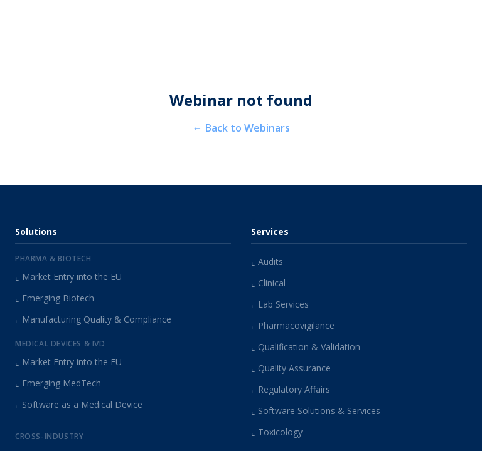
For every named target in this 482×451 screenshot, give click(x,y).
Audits (267, 261)
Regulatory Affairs (290, 389)
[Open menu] (460, 20)
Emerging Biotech (54, 298)
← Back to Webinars (241, 128)
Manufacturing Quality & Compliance (93, 319)
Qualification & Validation (305, 347)
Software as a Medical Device (78, 404)
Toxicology (277, 432)
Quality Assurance (291, 368)
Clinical (268, 283)
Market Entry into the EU (68, 277)
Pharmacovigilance (293, 325)
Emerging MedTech (58, 383)
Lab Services (280, 304)
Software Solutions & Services (315, 411)
